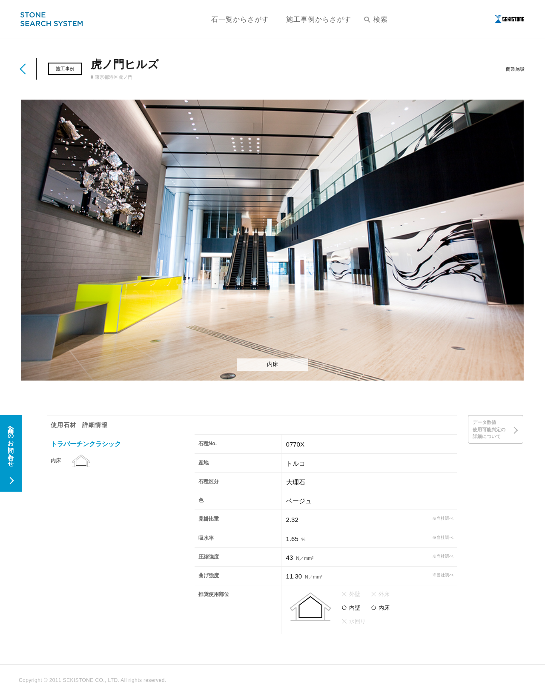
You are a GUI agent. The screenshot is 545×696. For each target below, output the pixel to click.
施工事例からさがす (318, 19)
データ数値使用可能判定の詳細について (489, 429)
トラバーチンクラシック (86, 443)
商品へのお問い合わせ (10, 443)
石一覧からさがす (240, 19)
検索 (376, 19)
